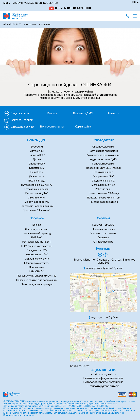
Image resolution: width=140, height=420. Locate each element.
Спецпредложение (103, 147)
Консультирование (103, 164)
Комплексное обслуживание (103, 155)
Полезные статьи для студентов (36, 276)
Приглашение (36, 267)
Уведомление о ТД (103, 181)
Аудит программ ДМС (103, 159)
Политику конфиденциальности (104, 413)
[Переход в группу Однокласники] (105, 254)
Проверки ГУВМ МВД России (103, 168)
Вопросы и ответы (52, 127)
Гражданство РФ (37, 250)
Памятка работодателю (103, 202)
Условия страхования (103, 233)
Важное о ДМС (83, 114)
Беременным (36, 168)
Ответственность (103, 172)
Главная (52, 114)
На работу (36, 172)
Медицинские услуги (37, 259)
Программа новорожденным (37, 206)
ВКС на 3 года (36, 181)
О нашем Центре (103, 242)
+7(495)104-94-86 (103, 370)
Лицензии (103, 237)
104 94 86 (12, 25)
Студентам (37, 151)
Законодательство (36, 229)
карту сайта (85, 92)
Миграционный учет (103, 185)
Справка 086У (37, 155)
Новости (113, 114)
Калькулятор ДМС (103, 225)
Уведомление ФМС (37, 254)
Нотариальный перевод (37, 233)
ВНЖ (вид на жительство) (36, 246)
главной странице (97, 95)
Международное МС (37, 202)
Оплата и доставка (103, 229)
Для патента (36, 176)
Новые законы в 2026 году (103, 193)
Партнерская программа (103, 151)
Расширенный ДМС (36, 193)
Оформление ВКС (103, 176)
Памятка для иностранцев (37, 284)
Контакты (103, 248)
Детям (37, 159)
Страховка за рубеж (36, 189)
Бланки (36, 225)
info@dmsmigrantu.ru (103, 374)
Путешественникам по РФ (36, 185)
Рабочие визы (103, 189)
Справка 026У (37, 164)
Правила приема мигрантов (103, 198)
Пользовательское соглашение (103, 382)
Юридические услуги (36, 263)
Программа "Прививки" (36, 210)
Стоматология (36, 198)
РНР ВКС (36, 237)
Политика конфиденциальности (103, 378)
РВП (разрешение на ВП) (36, 242)
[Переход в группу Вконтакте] (100, 254)
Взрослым (37, 147)
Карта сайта (83, 127)
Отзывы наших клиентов (73, 8)
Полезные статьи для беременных (36, 280)
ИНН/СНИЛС (36, 271)
